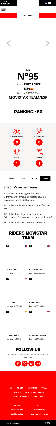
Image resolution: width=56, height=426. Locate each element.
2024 (23, 178)
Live (10, 388)
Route (20, 388)
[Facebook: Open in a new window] (18, 363)
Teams (44, 388)
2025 (34, 178)
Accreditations (17, 409)
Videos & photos (21, 396)
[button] (48, 3)
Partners (38, 396)
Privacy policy (39, 409)
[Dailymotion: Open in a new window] (31, 363)
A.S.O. (39, 405)
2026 (45, 178)
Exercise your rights (39, 414)
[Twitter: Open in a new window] (25, 363)
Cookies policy (17, 414)
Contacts (17, 405)
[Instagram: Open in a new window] (38, 363)
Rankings (32, 388)
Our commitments (34, 392)
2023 (11, 178)
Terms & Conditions (13, 423)
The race (16, 392)
